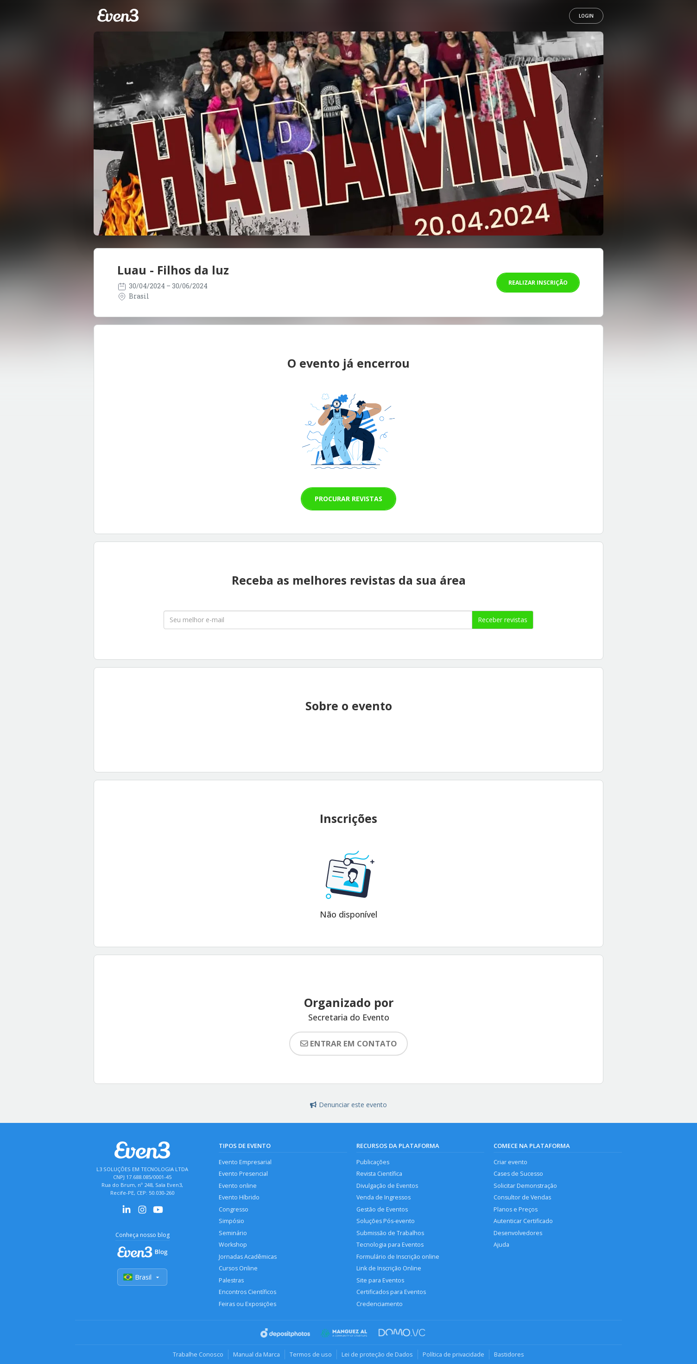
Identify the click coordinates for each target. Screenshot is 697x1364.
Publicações (372, 1162)
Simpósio (231, 1221)
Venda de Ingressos (383, 1197)
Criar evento (510, 1162)
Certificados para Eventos (391, 1292)
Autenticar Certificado (523, 1221)
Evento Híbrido (239, 1197)
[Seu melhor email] (318, 620)
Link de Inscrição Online (388, 1268)
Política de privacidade (453, 1354)
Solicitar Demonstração (525, 1186)
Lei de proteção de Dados (377, 1354)
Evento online (238, 1186)
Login (586, 16)
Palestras (231, 1280)
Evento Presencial (243, 1174)
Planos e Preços (516, 1209)
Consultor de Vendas (522, 1197)
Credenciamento (379, 1304)
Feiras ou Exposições (247, 1304)
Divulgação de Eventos (387, 1186)
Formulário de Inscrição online (397, 1257)
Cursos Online (238, 1268)
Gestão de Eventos (382, 1209)
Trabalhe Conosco (198, 1354)
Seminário (233, 1233)
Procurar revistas (348, 498)
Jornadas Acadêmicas (248, 1257)
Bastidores (509, 1354)
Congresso (233, 1209)
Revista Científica (379, 1174)
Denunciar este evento (348, 1104)
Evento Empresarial (245, 1162)
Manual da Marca (256, 1354)
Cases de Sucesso (518, 1174)
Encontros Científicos (247, 1292)
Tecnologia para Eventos (390, 1245)
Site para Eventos (380, 1280)
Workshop (233, 1245)
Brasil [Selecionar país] (142, 1277)
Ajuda (501, 1245)
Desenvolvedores (518, 1233)
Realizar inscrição (538, 283)
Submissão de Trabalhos (390, 1233)
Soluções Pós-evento (385, 1221)
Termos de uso (311, 1354)
